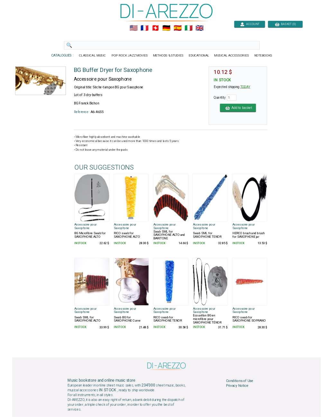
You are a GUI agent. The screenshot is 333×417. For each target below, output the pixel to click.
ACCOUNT (249, 24)
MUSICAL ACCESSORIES (231, 55)
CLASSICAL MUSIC (92, 55)
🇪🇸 (178, 28)
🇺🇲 (134, 28)
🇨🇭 (155, 28)
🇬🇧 (199, 28)
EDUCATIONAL (199, 55)
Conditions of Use (239, 380)
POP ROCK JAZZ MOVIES (130, 55)
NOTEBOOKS (263, 55)
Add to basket (238, 107)
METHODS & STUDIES (168, 55)
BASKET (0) (285, 24)
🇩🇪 (166, 28)
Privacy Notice (237, 385)
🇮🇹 (188, 28)
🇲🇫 (144, 28)
